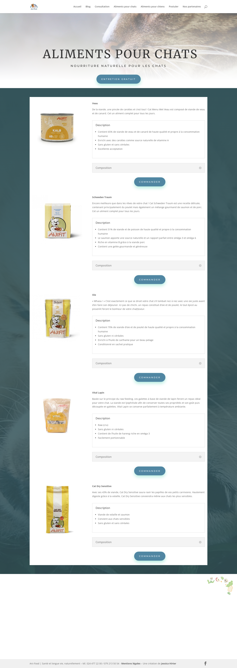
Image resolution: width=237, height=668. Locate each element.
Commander (149, 181)
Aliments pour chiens (153, 6)
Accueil (77, 6)
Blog (88, 6)
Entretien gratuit (118, 79)
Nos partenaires (192, 6)
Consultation (102, 6)
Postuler (173, 6)
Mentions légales (130, 663)
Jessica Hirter (168, 663)
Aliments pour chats (125, 6)
